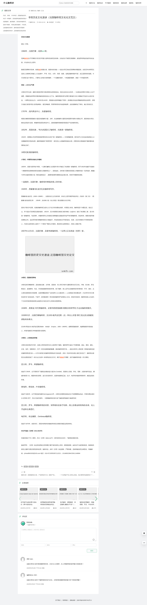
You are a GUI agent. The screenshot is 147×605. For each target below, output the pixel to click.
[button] (96, 499)
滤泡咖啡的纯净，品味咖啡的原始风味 (114, 30)
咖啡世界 (138, 3)
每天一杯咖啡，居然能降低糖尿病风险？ (115, 18)
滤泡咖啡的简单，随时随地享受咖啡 (114, 27)
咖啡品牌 (124, 3)
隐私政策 (72, 600)
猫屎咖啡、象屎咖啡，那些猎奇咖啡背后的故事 (117, 21)
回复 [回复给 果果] (43, 568)
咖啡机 (131, 3)
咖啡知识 (100, 3)
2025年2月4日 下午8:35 (34, 584)
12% (144, 542)
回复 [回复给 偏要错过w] (42, 584)
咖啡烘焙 (116, 3)
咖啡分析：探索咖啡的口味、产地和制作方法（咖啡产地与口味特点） (39, 475)
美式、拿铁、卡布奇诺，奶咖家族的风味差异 (116, 15)
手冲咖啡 (108, 3)
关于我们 (58, 600)
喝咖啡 (62, 357)
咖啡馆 (26, 30)
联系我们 (65, 600)
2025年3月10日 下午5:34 (34, 568)
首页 (28, 10)
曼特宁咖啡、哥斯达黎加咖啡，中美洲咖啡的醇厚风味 (119, 24)
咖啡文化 (92, 3)
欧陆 (22, 30)
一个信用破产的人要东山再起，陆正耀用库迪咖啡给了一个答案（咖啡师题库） (77, 475)
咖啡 (38, 10)
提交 (91, 550)
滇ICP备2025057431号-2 (84, 600)
